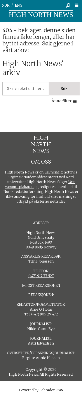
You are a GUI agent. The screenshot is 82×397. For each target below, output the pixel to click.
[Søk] (68, 5)
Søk (64, 88)
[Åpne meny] (77, 5)
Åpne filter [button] (62, 101)
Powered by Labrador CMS (41, 390)
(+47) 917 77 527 (41, 276)
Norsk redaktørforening (23, 192)
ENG (19, 5)
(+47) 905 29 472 (44, 314)
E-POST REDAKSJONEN (41, 285)
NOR (5, 5)
